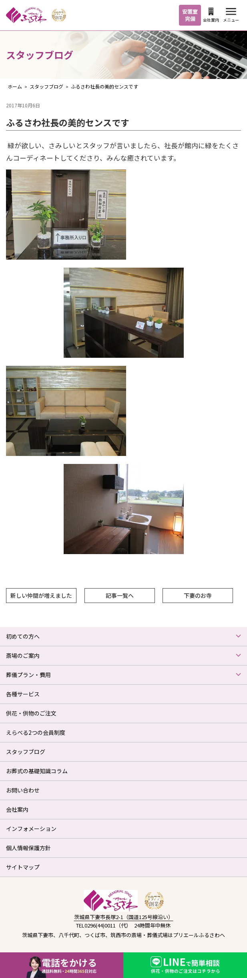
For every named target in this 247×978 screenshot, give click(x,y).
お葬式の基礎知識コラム (37, 771)
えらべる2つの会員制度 (35, 732)
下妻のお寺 (198, 595)
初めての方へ (23, 636)
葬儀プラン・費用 (28, 675)
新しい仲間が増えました (41, 595)
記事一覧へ (120, 595)
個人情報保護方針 (28, 848)
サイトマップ (23, 867)
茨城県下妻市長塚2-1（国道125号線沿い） (123, 917)
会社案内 (211, 15)
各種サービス (23, 694)
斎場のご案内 (23, 655)
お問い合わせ (23, 790)
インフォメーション (31, 829)
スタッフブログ (25, 752)
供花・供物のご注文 (31, 713)
